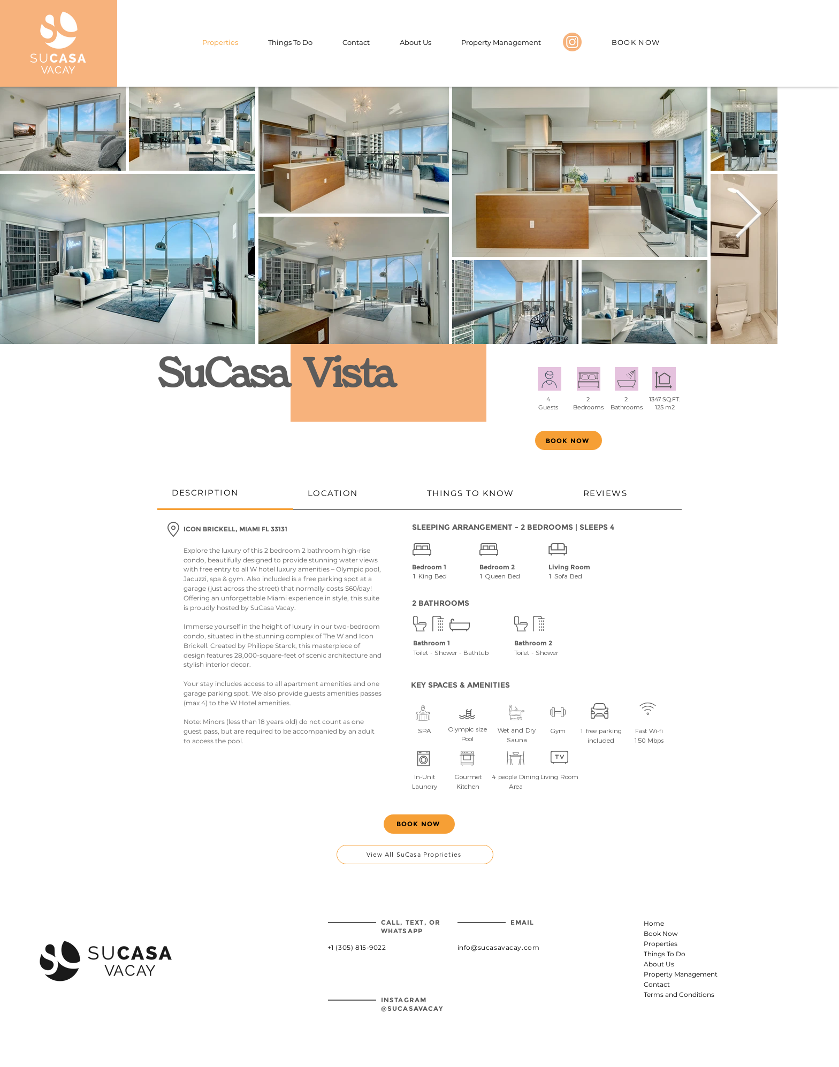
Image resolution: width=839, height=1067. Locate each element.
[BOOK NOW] (637, 42)
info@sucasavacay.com (498, 947)
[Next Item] (748, 215)
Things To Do (664, 954)
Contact (657, 984)
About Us (659, 964)
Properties (660, 944)
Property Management (670, 974)
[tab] (225, 493)
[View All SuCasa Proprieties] (415, 854)
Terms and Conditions (670, 994)
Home (654, 923)
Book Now (661, 933)
